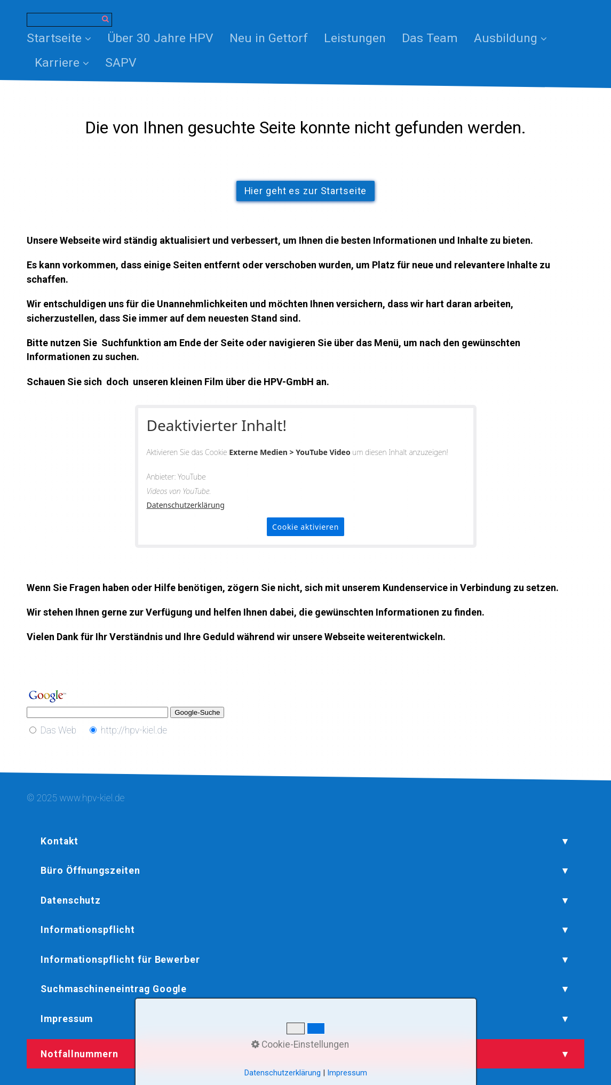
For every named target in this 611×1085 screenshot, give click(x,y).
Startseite (59, 38)
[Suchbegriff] (69, 20)
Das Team (430, 38)
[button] (305, 191)
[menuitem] (63, 38)
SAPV (121, 62)
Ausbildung (510, 38)
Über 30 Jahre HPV (160, 38)
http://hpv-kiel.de (134, 730)
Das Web (58, 730)
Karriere (62, 62)
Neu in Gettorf (268, 38)
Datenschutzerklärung (186, 505)
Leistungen (355, 38)
